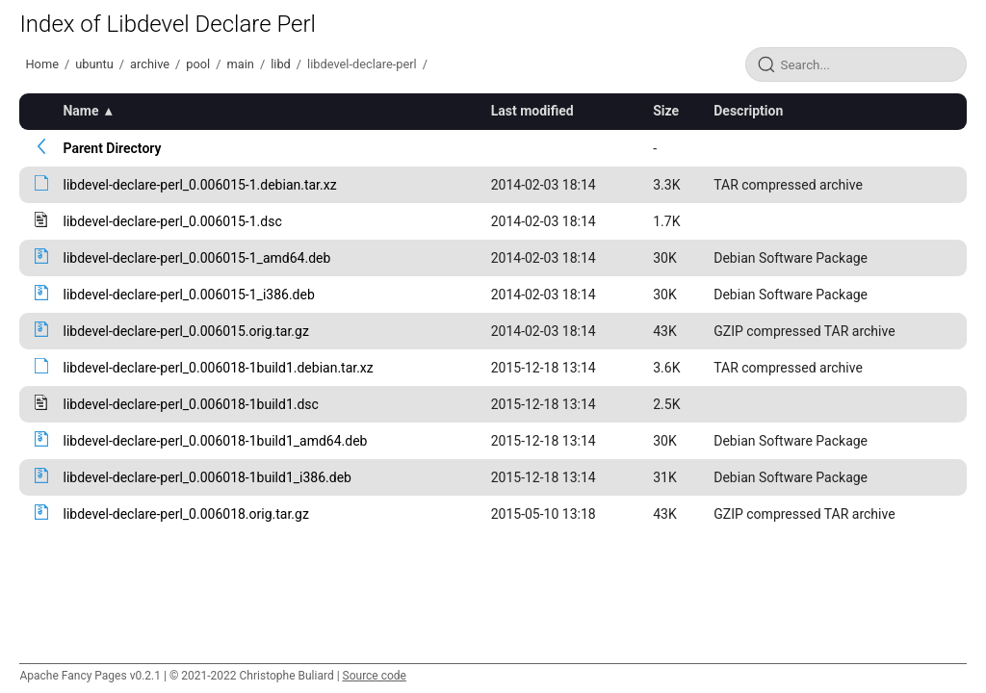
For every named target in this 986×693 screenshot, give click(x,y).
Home (41, 64)
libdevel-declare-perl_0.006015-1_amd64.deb (196, 258)
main (240, 64)
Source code (374, 675)
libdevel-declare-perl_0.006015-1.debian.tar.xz (199, 184)
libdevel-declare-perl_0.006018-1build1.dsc (190, 404)
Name (80, 110)
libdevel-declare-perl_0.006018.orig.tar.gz (185, 514)
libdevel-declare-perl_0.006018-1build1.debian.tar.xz (218, 367)
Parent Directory (112, 148)
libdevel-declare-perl (362, 64)
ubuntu (94, 64)
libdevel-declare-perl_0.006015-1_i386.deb (188, 294)
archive (149, 64)
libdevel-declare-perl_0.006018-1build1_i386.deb (206, 477)
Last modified (532, 110)
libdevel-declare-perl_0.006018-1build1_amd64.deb (215, 441)
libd (281, 64)
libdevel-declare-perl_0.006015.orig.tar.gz (185, 331)
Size (666, 110)
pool (198, 64)
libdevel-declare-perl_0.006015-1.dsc (172, 221)
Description (748, 110)
